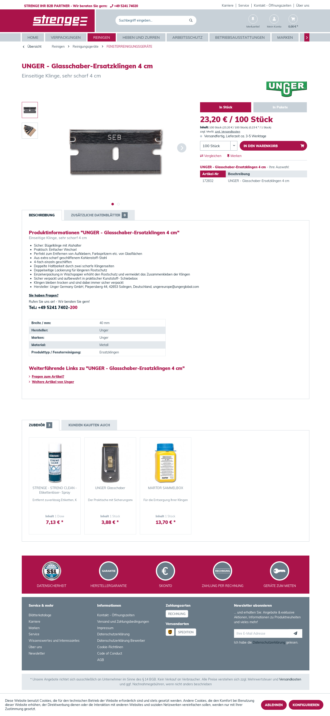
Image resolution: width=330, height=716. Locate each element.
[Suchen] (191, 20)
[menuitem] (228, 5)
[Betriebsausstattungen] (240, 37)
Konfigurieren (306, 705)
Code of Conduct (109, 653)
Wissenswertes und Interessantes (54, 641)
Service (243, 5)
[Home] (33, 37)
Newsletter (37, 653)
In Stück (225, 107)
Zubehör (40, 425)
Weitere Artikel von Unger (51, 382)
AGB (100, 660)
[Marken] (286, 37)
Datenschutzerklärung (113, 634)
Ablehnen (274, 705)
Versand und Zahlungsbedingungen (123, 622)
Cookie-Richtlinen (110, 647)
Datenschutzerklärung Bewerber (121, 641)
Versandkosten (290, 679)
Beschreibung (42, 215)
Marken (34, 628)
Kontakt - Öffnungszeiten (272, 5)
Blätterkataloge (40, 615)
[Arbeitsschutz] (188, 37)
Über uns (302, 5)
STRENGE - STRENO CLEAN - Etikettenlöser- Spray (55, 490)
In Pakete (280, 107)
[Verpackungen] (66, 37)
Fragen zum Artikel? (46, 377)
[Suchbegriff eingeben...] (156, 20)
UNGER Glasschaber (110, 488)
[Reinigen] (102, 37)
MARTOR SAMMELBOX (165, 488)
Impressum (105, 628)
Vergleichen (210, 156)
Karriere (228, 5)
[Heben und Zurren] (142, 37)
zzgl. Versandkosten (227, 131)
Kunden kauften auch (89, 425)
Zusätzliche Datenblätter (99, 215)
